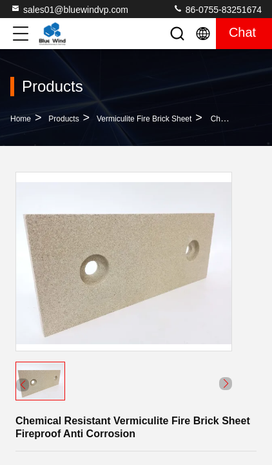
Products (63, 118)
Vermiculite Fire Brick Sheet (144, 118)
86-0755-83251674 (217, 9)
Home (20, 118)
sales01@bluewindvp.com (69, 9)
